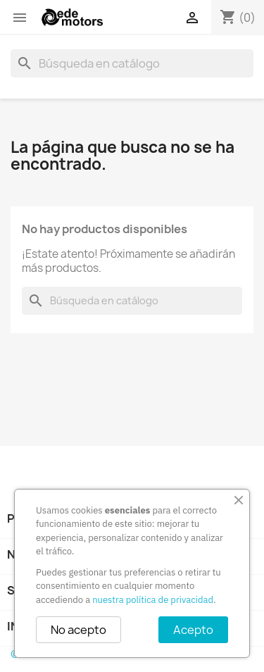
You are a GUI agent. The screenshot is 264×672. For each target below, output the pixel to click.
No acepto (78, 629)
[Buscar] (132, 63)
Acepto (193, 629)
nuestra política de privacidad (152, 600)
